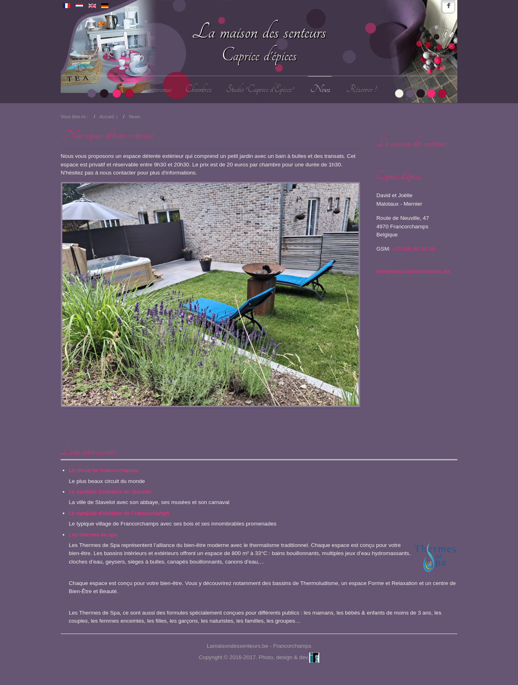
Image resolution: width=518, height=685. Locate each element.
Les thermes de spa (93, 535)
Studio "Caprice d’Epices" (260, 89)
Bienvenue (157, 89)
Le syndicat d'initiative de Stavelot (110, 492)
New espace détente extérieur (108, 134)
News (320, 89)
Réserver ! (361, 89)
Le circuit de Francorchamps (103, 470)
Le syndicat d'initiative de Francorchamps (119, 513)
